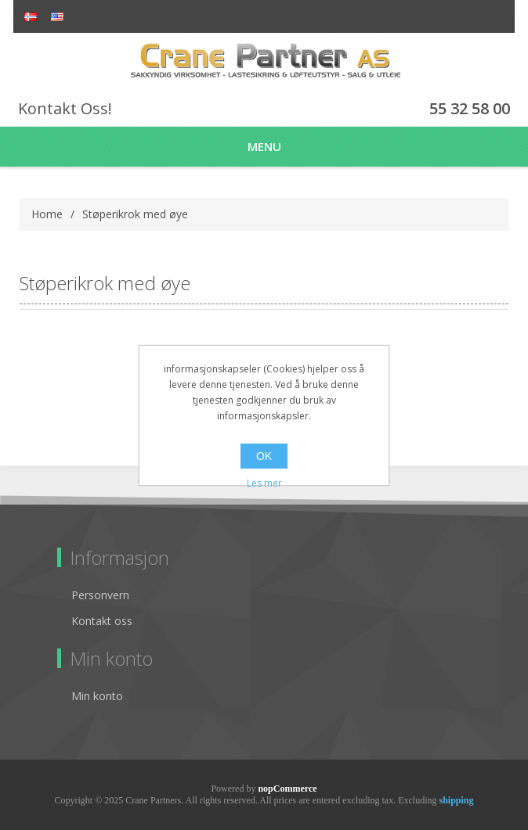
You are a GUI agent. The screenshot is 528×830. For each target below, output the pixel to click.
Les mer (264, 483)
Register (469, 17)
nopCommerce (287, 788)
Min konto (97, 695)
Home (47, 214)
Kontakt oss (101, 620)
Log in (497, 17)
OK (264, 456)
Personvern (100, 594)
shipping (456, 800)
